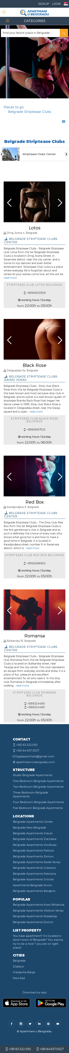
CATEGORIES (34, 21)
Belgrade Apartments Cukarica (34, 867)
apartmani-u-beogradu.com (35, 762)
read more (10, 277)
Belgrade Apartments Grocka (33, 879)
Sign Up (43, 3)
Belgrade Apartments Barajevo (34, 890)
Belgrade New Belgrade (29, 827)
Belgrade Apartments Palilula (33, 850)
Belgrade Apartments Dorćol (33, 922)
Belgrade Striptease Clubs (29, 111)
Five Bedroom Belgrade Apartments (38, 807)
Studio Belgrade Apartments (32, 775)
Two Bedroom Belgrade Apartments (38, 786)
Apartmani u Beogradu (36, 1031)
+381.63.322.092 (18, 1049)
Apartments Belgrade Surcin (32, 885)
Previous (2, 154)
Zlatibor (18, 966)
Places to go (14, 107)
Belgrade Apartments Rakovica (34, 873)
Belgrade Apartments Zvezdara (34, 838)
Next (66, 154)
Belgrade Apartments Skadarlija (35, 916)
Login (56, 3)
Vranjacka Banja (24, 972)
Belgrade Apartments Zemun (33, 856)
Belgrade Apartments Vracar (33, 833)
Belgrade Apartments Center (33, 821)
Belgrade (19, 960)
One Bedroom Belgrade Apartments (38, 781)
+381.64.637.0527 (50, 1049)
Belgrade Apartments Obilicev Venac (38, 910)
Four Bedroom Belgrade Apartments (38, 802)
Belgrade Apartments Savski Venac (37, 862)
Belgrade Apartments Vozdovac (35, 844)
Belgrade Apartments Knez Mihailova (38, 904)
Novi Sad (19, 978)
